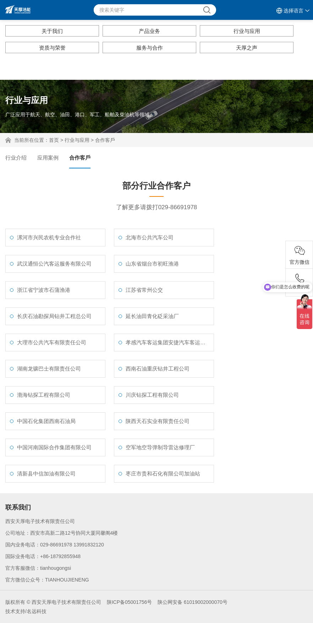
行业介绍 (16, 158)
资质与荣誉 (52, 48)
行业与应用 (247, 31)
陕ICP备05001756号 (129, 602)
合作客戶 (105, 140)
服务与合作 (149, 48)
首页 (54, 140)
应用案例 (48, 158)
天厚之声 (246, 48)
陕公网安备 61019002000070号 (192, 602)
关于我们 (52, 31)
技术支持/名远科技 (25, 611)
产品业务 (149, 31)
